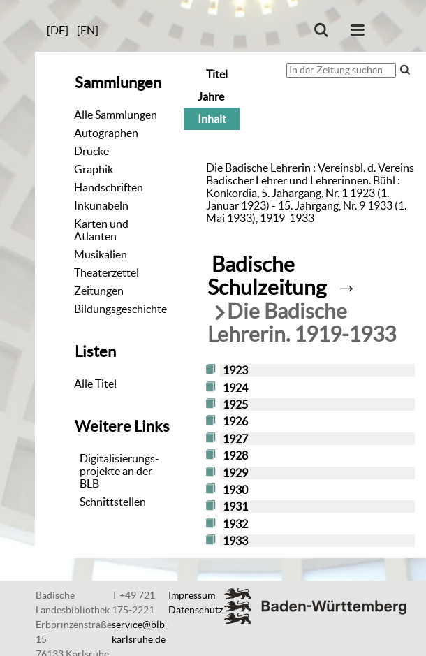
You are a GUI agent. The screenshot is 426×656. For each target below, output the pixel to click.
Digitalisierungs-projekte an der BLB (119, 471)
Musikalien (100, 254)
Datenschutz (195, 609)
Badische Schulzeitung (266, 276)
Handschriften (108, 187)
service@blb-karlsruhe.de (140, 632)
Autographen (106, 132)
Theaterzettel (106, 272)
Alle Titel (95, 383)
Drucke (91, 151)
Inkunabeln (101, 205)
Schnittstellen (113, 501)
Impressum (191, 595)
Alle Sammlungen (115, 114)
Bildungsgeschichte (120, 309)
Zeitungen (99, 290)
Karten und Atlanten (101, 229)
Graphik (93, 169)
